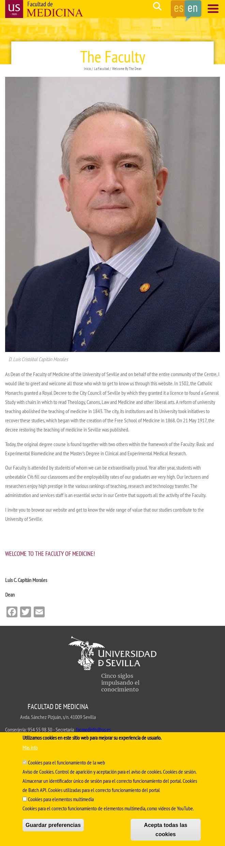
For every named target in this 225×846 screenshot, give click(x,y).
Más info (30, 747)
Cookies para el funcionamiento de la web (66, 762)
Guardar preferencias (53, 825)
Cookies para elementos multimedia (61, 799)
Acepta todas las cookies (165, 829)
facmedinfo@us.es (93, 729)
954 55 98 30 (40, 729)
